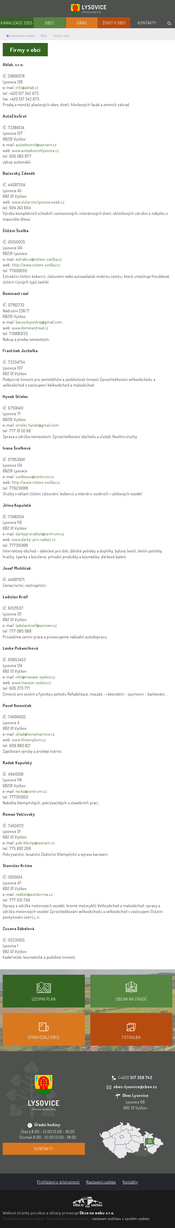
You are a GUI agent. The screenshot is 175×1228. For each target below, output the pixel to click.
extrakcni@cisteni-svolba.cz (39, 259)
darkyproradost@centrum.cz (40, 533)
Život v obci (114, 22)
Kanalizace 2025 (16, 22)
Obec (49, 22)
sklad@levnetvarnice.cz (35, 734)
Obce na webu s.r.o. (97, 1212)
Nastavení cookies (101, 1181)
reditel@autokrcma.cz (34, 894)
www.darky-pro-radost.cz (33, 539)
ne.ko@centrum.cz (31, 791)
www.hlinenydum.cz (29, 739)
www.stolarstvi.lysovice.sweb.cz (37, 201)
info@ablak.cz (27, 87)
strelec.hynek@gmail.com (37, 425)
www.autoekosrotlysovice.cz (35, 150)
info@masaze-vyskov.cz (35, 676)
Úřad (82, 22)
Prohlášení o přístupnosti (58, 1181)
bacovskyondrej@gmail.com (39, 321)
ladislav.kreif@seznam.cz (36, 625)
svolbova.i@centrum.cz (35, 476)
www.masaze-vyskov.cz (31, 682)
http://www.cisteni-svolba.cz (36, 264)
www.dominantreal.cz (30, 327)
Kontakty (147, 22)
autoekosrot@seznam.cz (36, 144)
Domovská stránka (20, 36)
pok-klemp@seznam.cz (35, 842)
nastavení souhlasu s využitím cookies (121, 1218)
